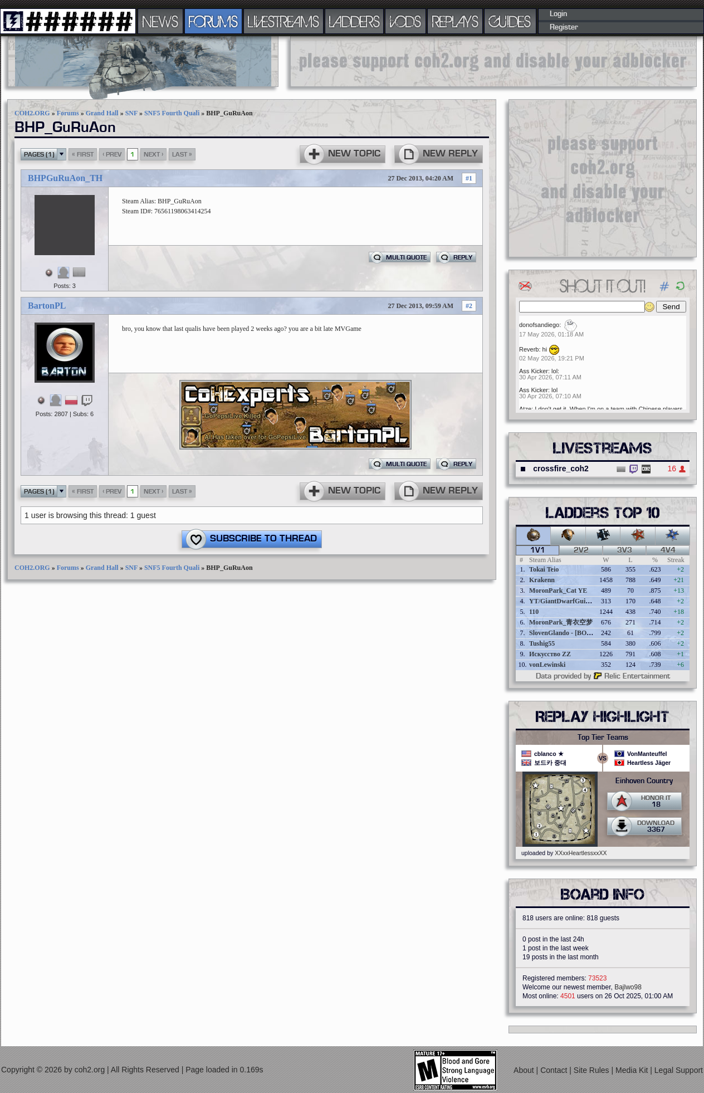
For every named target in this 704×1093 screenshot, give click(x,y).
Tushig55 (542, 643)
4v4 (668, 550)
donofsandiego (539, 324)
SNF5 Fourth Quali (171, 113)
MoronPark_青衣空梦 (561, 622)
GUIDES (510, 21)
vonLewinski (547, 665)
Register (564, 27)
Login (558, 14)
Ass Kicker (533, 371)
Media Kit (632, 1070)
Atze (525, 409)
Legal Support (678, 1070)
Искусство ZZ (550, 654)
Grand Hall (102, 113)
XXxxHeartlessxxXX (581, 853)
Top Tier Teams (603, 737)
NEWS (160, 21)
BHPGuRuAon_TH (65, 178)
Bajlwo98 (628, 987)
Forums (68, 113)
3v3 (624, 550)
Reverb (529, 349)
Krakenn (542, 580)
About (525, 1070)
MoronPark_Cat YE (558, 590)
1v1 (537, 550)
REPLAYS (455, 21)
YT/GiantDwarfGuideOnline (570, 601)
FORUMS (213, 21)
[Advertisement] (493, 61)
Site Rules (593, 1070)
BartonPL (47, 305)
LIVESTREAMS (283, 21)
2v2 (581, 550)
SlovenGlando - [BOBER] (566, 633)
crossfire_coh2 (561, 468)
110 (534, 612)
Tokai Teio (544, 569)
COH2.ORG (32, 113)
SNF (131, 113)
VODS (405, 21)
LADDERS (354, 21)
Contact (554, 1070)
